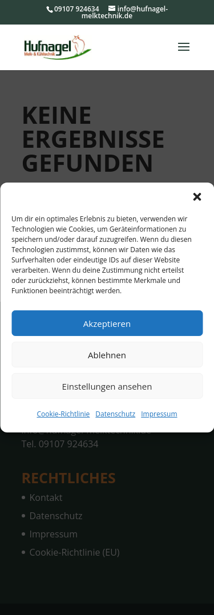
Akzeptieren (107, 323)
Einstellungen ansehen (107, 385)
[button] (197, 197)
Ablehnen (107, 354)
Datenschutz (115, 414)
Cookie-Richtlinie (63, 414)
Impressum (159, 414)
